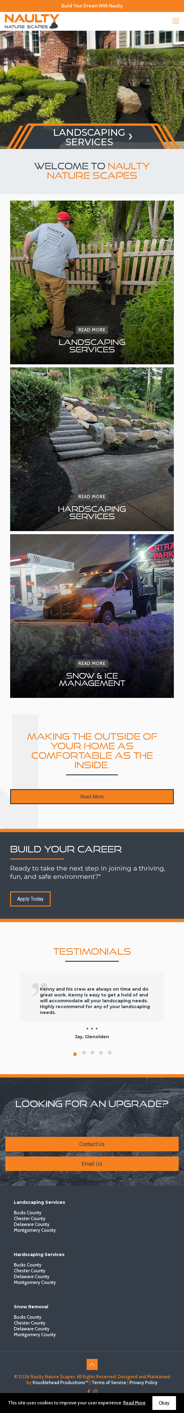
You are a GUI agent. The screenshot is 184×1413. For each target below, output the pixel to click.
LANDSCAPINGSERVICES (89, 137)
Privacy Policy (143, 1382)
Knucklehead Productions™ (60, 1382)
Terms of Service (109, 1382)
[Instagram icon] (95, 1391)
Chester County (29, 1218)
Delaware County (31, 1224)
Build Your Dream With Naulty (92, 6)
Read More (134, 1403)
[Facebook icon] (89, 1391)
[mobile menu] (175, 21)
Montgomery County (35, 1230)
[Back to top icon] (92, 1364)
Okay (164, 1403)
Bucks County (27, 1212)
